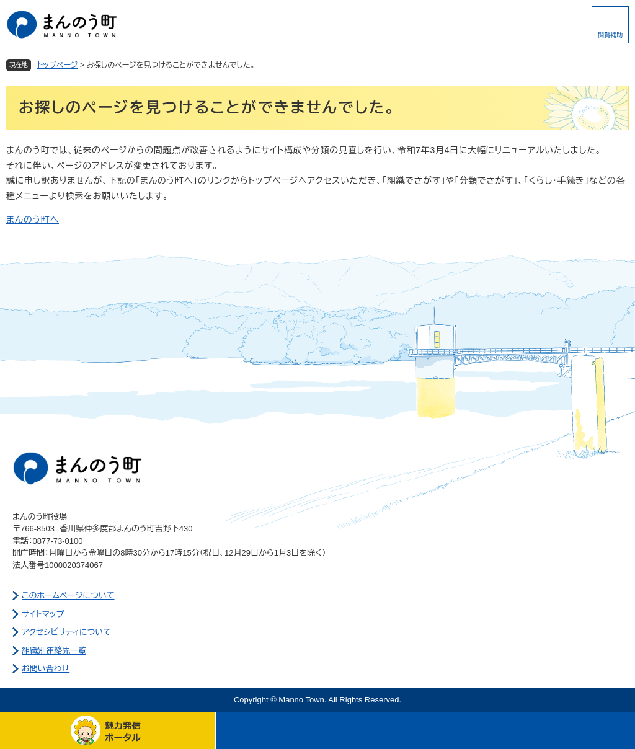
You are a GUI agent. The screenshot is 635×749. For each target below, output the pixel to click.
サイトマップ (43, 614)
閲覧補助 (610, 35)
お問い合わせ (45, 668)
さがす (425, 730)
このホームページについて (68, 595)
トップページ (57, 65)
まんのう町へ (32, 219)
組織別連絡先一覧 (54, 650)
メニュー (285, 730)
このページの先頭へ (565, 730)
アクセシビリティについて (66, 632)
